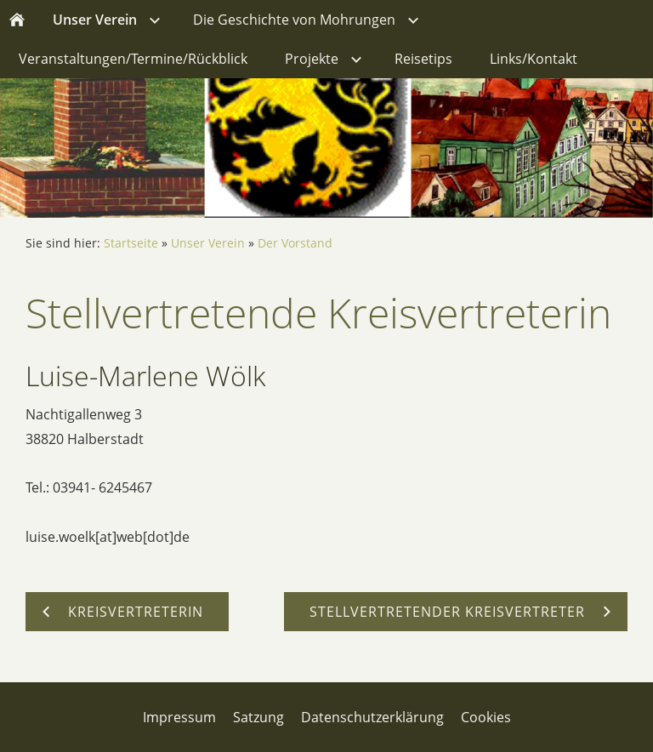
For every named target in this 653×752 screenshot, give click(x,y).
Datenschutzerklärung (372, 717)
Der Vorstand (295, 243)
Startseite (131, 243)
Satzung (258, 717)
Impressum (179, 717)
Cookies (486, 717)
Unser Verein (208, 243)
